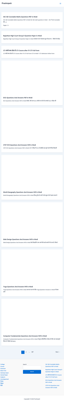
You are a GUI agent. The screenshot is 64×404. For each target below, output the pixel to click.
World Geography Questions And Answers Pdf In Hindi (22, 192)
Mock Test (3, 371)
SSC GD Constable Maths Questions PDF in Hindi (20, 17)
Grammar (3, 369)
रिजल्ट (1, 381)
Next (58, 352)
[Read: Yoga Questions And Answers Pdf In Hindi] (32, 267)
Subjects (2, 377)
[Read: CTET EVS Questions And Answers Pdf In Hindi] (32, 125)
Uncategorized (4, 379)
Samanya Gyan (4, 373)
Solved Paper (4, 375)
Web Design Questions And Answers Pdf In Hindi (20, 239)
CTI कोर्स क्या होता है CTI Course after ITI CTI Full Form (21, 50)
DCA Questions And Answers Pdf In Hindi (17, 98)
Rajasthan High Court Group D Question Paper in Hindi (22, 36)
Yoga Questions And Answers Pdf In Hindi (18, 287)
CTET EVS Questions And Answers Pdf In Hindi (19, 145)
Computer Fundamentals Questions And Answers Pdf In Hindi (25, 336)
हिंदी (1, 386)
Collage (2, 364)
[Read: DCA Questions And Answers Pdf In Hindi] (32, 78)
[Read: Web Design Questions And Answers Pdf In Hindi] (32, 219)
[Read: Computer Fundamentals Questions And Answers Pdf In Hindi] (32, 316)
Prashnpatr (7, 3)
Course (2, 367)
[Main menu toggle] (60, 3)
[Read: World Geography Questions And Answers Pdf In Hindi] (32, 172)
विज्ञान (1, 384)
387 (32, 352)
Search (25, 364)
